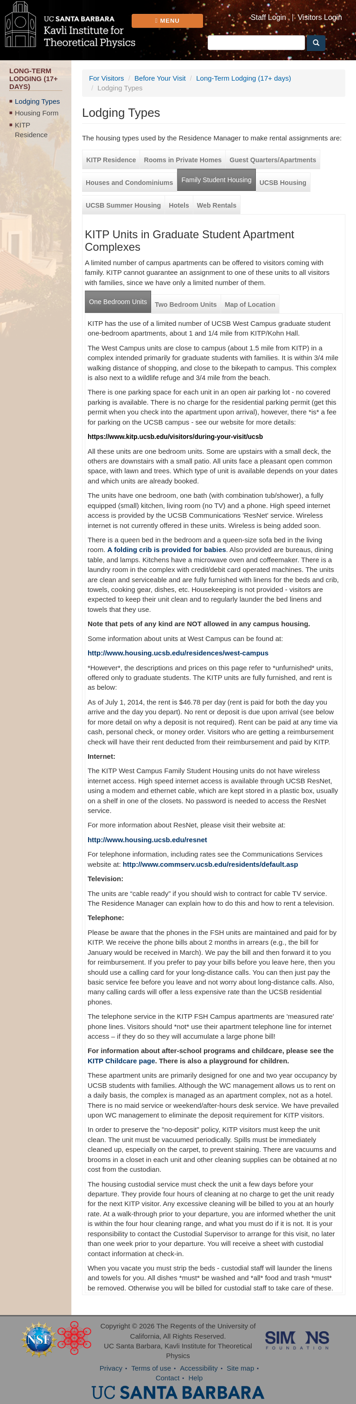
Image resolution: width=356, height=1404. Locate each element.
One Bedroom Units (118, 301)
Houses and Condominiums (129, 182)
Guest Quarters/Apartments (272, 160)
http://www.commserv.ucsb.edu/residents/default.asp (210, 864)
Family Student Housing (216, 180)
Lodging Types (37, 101)
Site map (240, 1368)
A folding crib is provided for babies (166, 549)
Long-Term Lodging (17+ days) (243, 78)
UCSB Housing (283, 182)
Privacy (111, 1368)
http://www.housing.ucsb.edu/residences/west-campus (178, 653)
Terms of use (151, 1368)
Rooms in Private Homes (183, 160)
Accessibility (199, 1368)
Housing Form (36, 113)
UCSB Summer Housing (123, 205)
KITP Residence (31, 130)
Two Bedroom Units (186, 304)
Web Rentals (216, 205)
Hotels (179, 205)
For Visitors (106, 78)
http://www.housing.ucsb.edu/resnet (147, 840)
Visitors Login (320, 17)
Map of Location (250, 304)
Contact (168, 1378)
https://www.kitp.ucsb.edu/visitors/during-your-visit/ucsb (175, 436)
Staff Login (268, 17)
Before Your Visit (160, 78)
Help (196, 1378)
